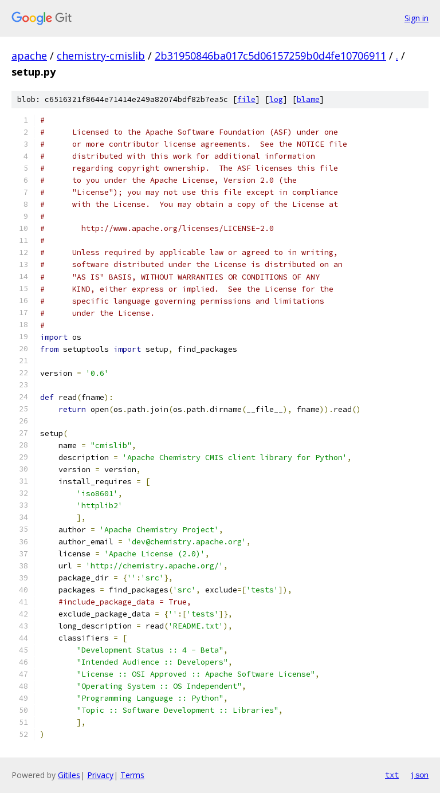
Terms (132, 775)
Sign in (416, 18)
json (419, 775)
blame (308, 99)
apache (29, 55)
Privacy (100, 775)
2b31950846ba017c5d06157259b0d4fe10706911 (270, 55)
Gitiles (69, 775)
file (246, 99)
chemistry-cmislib (101, 55)
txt (392, 775)
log (276, 99)
